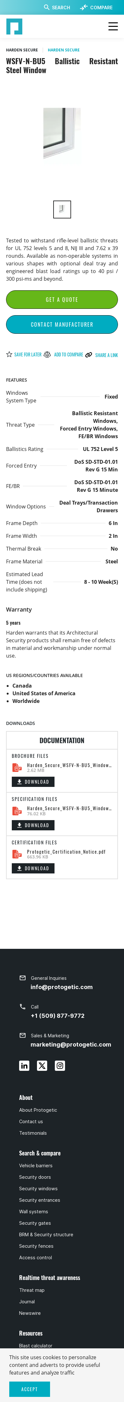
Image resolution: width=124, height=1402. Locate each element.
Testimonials (33, 1133)
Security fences (36, 1246)
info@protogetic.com (62, 987)
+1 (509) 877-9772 (57, 1015)
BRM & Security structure (46, 1235)
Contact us (31, 1121)
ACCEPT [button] (29, 1389)
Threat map (32, 1290)
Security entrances (39, 1200)
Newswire (30, 1313)
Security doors (35, 1177)
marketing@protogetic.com (71, 1044)
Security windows (38, 1189)
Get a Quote (62, 299)
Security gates (35, 1223)
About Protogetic (38, 1110)
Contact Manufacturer (62, 324)
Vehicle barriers (36, 1166)
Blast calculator (35, 1346)
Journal (27, 1302)
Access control (35, 1258)
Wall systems (33, 1212)
